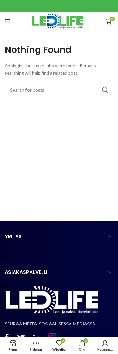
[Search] (59, 90)
